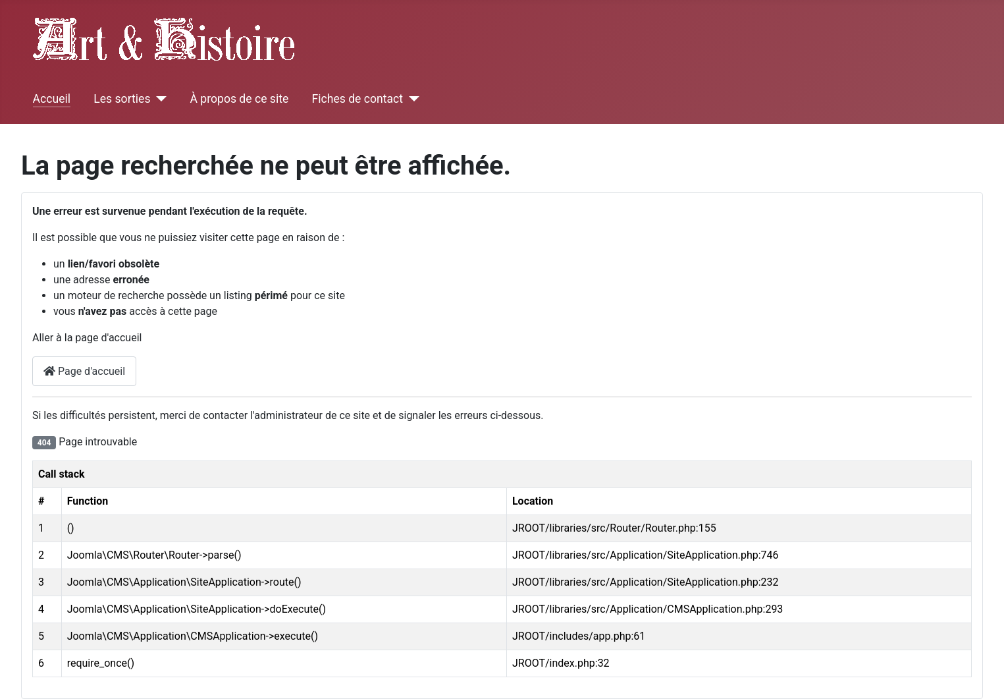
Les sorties (121, 98)
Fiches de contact (358, 98)
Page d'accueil (84, 371)
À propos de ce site (239, 98)
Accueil (51, 98)
